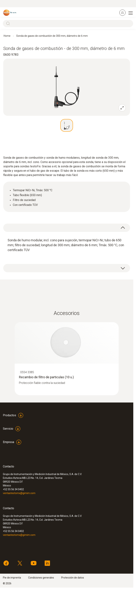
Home (7, 35)
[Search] (68, 23)
